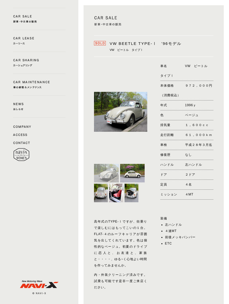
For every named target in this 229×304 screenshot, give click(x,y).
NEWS (39, 106)
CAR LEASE (39, 41)
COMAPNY (22, 126)
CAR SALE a (39, 19)
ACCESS (22, 134)
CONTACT (22, 142)
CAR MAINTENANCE (39, 85)
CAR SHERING (39, 63)
